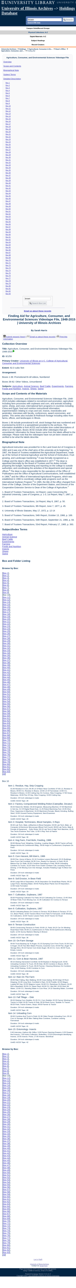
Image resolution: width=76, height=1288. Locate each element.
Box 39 (8, 180)
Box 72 (8, 265)
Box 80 (8, 286)
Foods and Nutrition (11, 388)
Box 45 (8, 196)
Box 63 (8, 242)
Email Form (43, 1266)
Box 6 (8, 96)
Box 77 (8, 278)
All (4, 774)
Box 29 (8, 155)
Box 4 (8, 90)
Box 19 (8, 129)
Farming (69, 386)
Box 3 (8, 88)
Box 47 (8, 201)
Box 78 (8, 281)
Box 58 (8, 229)
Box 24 (8, 142)
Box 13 (8, 114)
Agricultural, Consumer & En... (40, 49)
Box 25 (8, 144)
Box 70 (8, 260)
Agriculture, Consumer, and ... (12, 51)
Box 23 (8, 139)
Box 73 (8, 268)
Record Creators (38, 45)
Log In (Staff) (38, 1259)
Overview (7, 62)
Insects (25, 388)
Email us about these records (37, 311)
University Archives (8, 49)
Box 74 (8, 270)
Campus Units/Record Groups (38, 28)
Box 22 (8, 137)
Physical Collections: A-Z (38, 32)
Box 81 (8, 288)
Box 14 (8, 116)
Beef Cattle (45, 386)
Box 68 (8, 255)
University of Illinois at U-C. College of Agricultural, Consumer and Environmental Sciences (35, 362)
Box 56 (8, 224)
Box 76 (8, 276)
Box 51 (8, 211)
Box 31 (8, 160)
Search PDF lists (33, 22)
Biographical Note (11, 70)
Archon (35, 1274)
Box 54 (8, 219)
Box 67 (8, 252)
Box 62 (8, 240)
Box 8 (8, 101)
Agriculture (17, 386)
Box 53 (8, 216)
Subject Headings (38, 40)
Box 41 (8, 186)
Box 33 (8, 165)
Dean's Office (60, 49)
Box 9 (8, 103)
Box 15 (8, 119)
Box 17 (8, 124)
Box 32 (8, 162)
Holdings (22, 49)
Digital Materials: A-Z (38, 36)
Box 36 (8, 173)
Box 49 (8, 206)
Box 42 (8, 188)
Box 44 (8, 193)
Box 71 (8, 263)
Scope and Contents (12, 66)
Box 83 (8, 294)
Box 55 (8, 222)
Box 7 (8, 98)
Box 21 (8, 134)
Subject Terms (9, 74)
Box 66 (8, 250)
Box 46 (8, 198)
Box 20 (8, 132)
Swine (41, 388)
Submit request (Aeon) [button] (14, 337)
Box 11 (8, 108)
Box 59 (8, 232)
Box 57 (8, 227)
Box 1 (8, 83)
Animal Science (31, 386)
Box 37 (8, 175)
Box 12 (8, 111)
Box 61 (8, 237)
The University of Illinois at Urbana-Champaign (43, 1276)
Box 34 (8, 168)
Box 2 (8, 85)
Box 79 (8, 283)
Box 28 (8, 152)
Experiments (58, 386)
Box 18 (8, 126)
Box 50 (8, 209)
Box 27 (8, 150)
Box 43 (8, 191)
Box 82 (8, 291)
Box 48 (8, 204)
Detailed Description (12, 79)
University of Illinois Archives (27, 8)
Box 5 (8, 93)
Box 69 (8, 258)
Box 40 (8, 183)
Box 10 (8, 106)
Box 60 (8, 234)
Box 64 (8, 245)
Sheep (33, 388)
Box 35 (8, 170)
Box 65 (8, 247)
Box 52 (8, 214)
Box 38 (8, 178)
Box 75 (8, 273)
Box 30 (8, 157)
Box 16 (8, 121)
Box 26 (8, 147)
